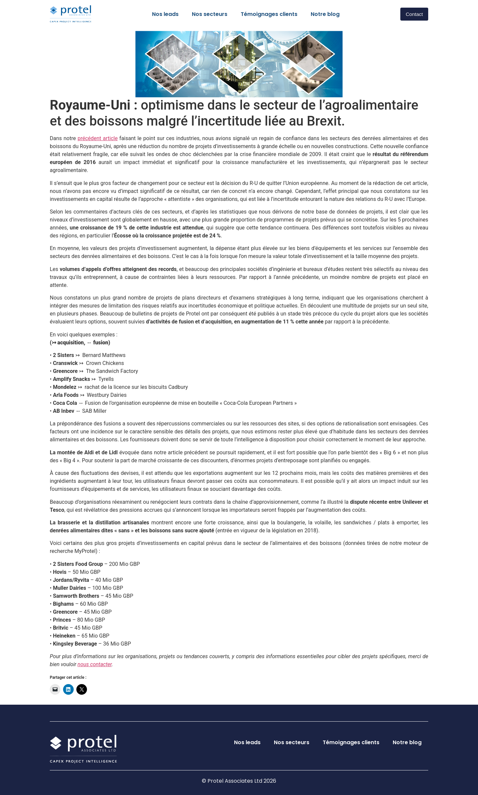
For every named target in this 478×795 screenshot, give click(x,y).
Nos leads (165, 14)
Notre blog (325, 14)
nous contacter (95, 664)
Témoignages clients (269, 14)
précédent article (98, 138)
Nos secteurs (209, 14)
